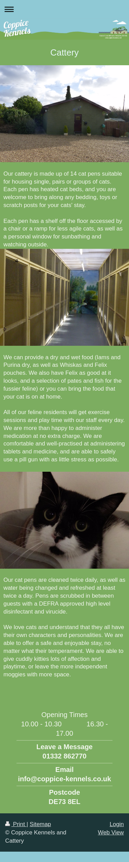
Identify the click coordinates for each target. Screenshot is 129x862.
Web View (111, 832)
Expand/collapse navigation (64, 9)
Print (15, 824)
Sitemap (40, 824)
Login (117, 824)
